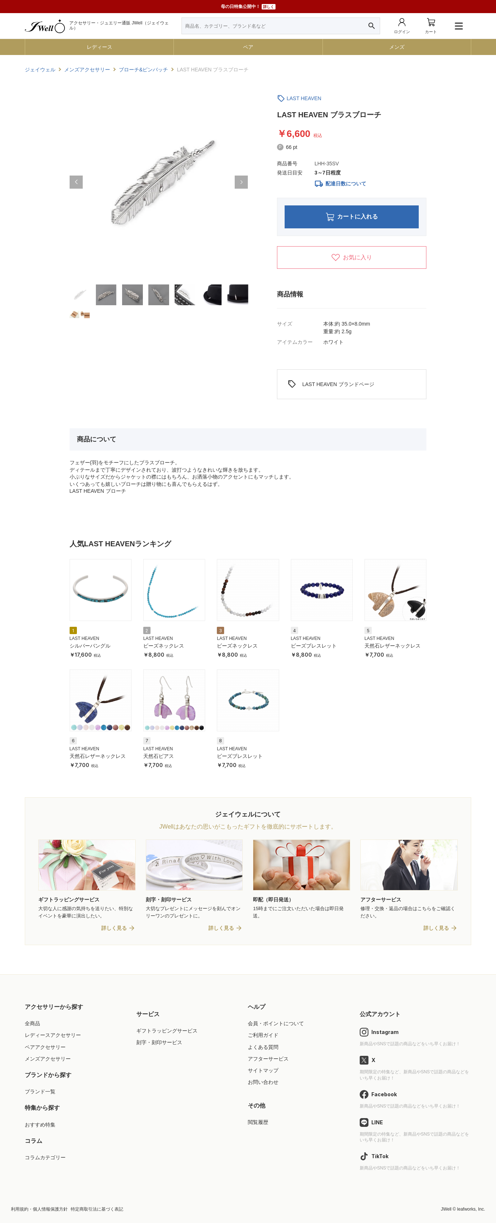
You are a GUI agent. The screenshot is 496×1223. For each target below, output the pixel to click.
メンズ (397, 47)
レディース (99, 47)
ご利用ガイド (263, 1035)
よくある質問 (263, 1047)
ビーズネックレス (163, 646)
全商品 (32, 1024)
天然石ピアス (158, 756)
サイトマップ (263, 1070)
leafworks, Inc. (471, 1209)
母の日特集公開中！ (248, 6)
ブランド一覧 (40, 1092)
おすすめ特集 (40, 1125)
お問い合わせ (263, 1082)
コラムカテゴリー (45, 1157)
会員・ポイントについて (276, 1024)
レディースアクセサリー (53, 1035)
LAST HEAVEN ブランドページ (331, 385)
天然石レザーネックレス (392, 646)
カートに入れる (352, 217)
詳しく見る (114, 928)
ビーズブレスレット (314, 646)
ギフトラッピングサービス (167, 1031)
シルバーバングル (90, 646)
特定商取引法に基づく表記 (97, 1209)
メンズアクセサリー (48, 1059)
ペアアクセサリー (45, 1047)
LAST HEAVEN (303, 98)
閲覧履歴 (258, 1122)
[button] (76, 182)
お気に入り (351, 257)
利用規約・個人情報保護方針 (39, 1209)
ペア (248, 47)
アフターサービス (268, 1059)
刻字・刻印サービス (159, 1043)
